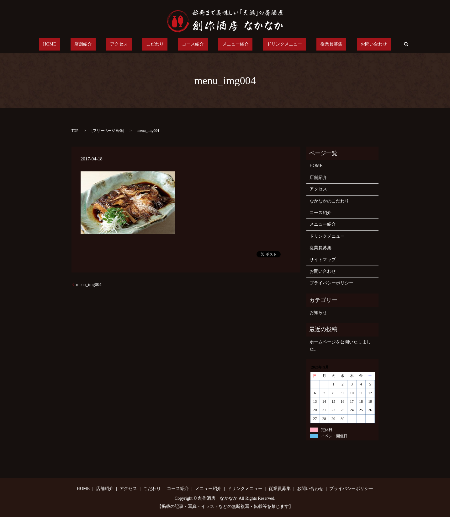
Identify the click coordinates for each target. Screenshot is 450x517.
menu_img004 (89, 284)
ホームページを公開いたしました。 (340, 345)
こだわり (163, 44)
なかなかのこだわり (329, 201)
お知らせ (318, 312)
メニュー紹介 (227, 44)
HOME (80, 44)
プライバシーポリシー (331, 283)
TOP (74, 130)
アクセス (134, 44)
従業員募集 (308, 44)
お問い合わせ (343, 44)
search (371, 44)
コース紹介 (193, 44)
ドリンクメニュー (269, 44)
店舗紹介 (106, 44)
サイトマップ (323, 259)
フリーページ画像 (108, 130)
